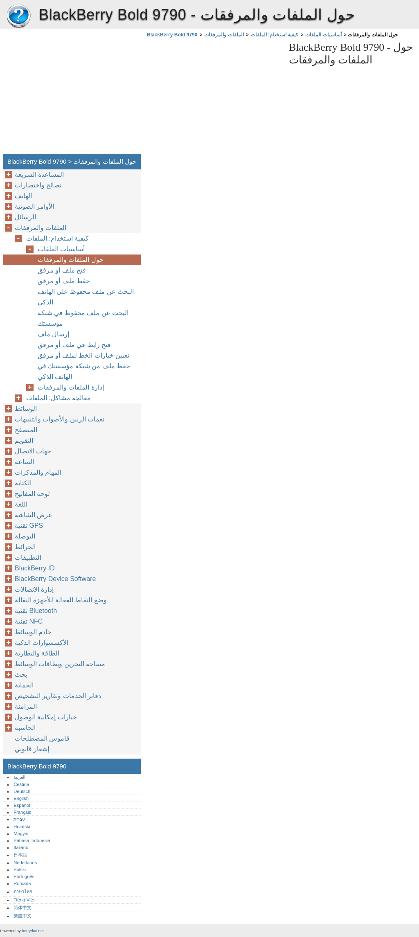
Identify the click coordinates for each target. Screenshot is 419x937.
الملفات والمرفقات (223, 35)
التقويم (24, 440)
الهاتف (23, 195)
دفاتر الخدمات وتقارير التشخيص (58, 695)
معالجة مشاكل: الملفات (58, 397)
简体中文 (23, 907)
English (21, 798)
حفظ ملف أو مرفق (64, 280)
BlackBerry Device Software (55, 578)
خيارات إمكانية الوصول (46, 717)
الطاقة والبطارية (37, 653)
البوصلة (25, 536)
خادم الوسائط (33, 631)
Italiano (21, 847)
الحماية (24, 685)
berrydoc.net (32, 930)
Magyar (21, 833)
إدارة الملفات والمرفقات (71, 387)
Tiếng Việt (24, 899)
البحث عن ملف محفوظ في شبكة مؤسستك (83, 318)
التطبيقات (28, 557)
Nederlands (25, 862)
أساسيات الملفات (323, 35)
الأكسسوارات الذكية (41, 642)
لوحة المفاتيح (32, 493)
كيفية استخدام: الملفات (275, 35)
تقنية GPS (29, 525)
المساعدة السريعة (39, 174)
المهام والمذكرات (38, 472)
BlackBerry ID (35, 568)
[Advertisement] (213, 98)
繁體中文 (23, 915)
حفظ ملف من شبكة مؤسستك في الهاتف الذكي (84, 371)
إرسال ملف (53, 334)
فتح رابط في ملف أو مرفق (74, 344)
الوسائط (26, 408)
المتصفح (26, 429)
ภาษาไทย (23, 891)
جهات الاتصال (33, 451)
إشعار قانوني (32, 749)
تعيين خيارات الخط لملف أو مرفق (83, 355)
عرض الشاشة (33, 514)
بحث (21, 674)
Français (22, 812)
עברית (19, 819)
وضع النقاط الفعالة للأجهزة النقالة (61, 600)
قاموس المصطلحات (42, 738)
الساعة (24, 461)
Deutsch (22, 791)
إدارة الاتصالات (34, 589)
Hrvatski (22, 826)
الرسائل (25, 217)
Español (22, 805)
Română (22, 883)
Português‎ (24, 876)
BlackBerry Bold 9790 (18, 16)
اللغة (21, 504)
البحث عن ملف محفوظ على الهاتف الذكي (86, 297)
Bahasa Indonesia (32, 840)
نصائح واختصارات (38, 185)
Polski (20, 869)
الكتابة (23, 483)
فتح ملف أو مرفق (62, 270)
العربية (19, 777)
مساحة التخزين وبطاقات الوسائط (60, 663)
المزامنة (26, 706)
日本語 (20, 854)
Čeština (21, 784)
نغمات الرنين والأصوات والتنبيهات (59, 419)
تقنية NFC (29, 621)
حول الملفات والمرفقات (71, 259)
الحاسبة (25, 727)
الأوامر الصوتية (34, 206)
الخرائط (25, 546)
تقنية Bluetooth (36, 610)
